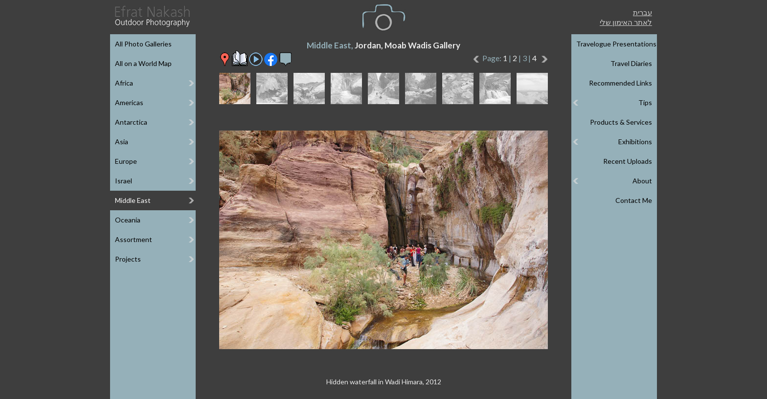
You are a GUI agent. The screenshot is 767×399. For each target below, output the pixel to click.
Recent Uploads (627, 161)
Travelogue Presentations (616, 44)
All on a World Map (143, 63)
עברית (642, 12)
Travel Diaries (631, 63)
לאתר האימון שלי (626, 22)
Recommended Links (620, 83)
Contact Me (633, 200)
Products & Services (621, 122)
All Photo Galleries (143, 44)
